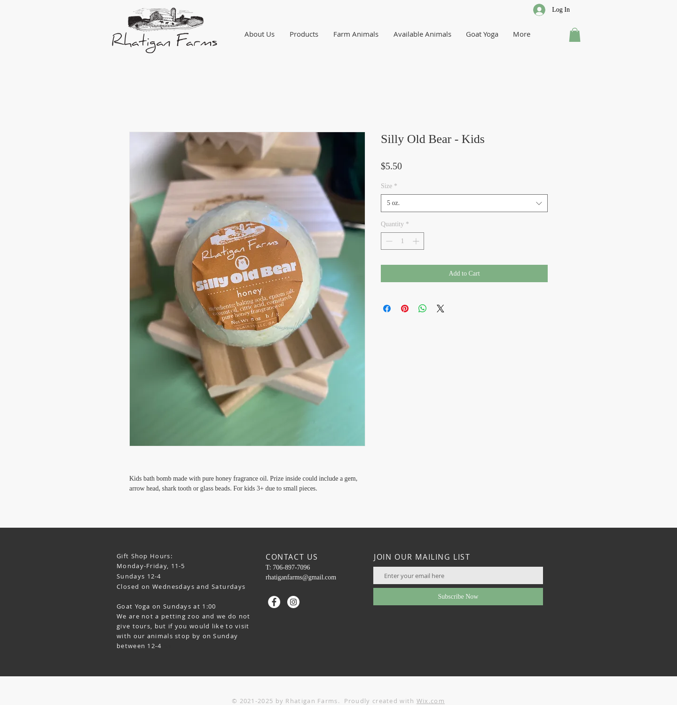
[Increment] (417, 241)
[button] (575, 35)
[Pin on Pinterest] (404, 308)
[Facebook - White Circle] (274, 602)
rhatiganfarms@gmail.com (301, 577)
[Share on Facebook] (387, 308)
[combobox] (464, 203)
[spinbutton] (402, 241)
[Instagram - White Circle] (293, 602)
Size (389, 186)
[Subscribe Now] (458, 596)
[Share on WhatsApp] (422, 308)
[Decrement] (388, 241)
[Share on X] (440, 308)
